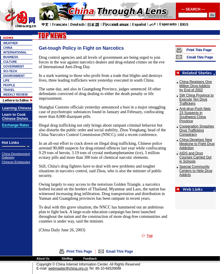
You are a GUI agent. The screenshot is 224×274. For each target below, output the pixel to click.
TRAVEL (9, 90)
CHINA (8, 47)
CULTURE (10, 61)
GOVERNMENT (13, 66)
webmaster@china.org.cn (68, 268)
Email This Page (119, 251)
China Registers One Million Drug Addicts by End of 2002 (195, 86)
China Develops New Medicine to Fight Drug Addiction (197, 144)
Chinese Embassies (16, 162)
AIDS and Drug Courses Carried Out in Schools (195, 157)
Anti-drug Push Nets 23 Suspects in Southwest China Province (195, 115)
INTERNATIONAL (15, 52)
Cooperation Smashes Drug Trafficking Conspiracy (196, 130)
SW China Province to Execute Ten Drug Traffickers (196, 99)
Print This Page (79, 251)
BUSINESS (10, 57)
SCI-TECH (10, 71)
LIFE (6, 80)
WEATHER (10, 43)
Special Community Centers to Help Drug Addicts (195, 171)
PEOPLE (9, 85)
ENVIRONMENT (14, 75)
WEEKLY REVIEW (15, 94)
